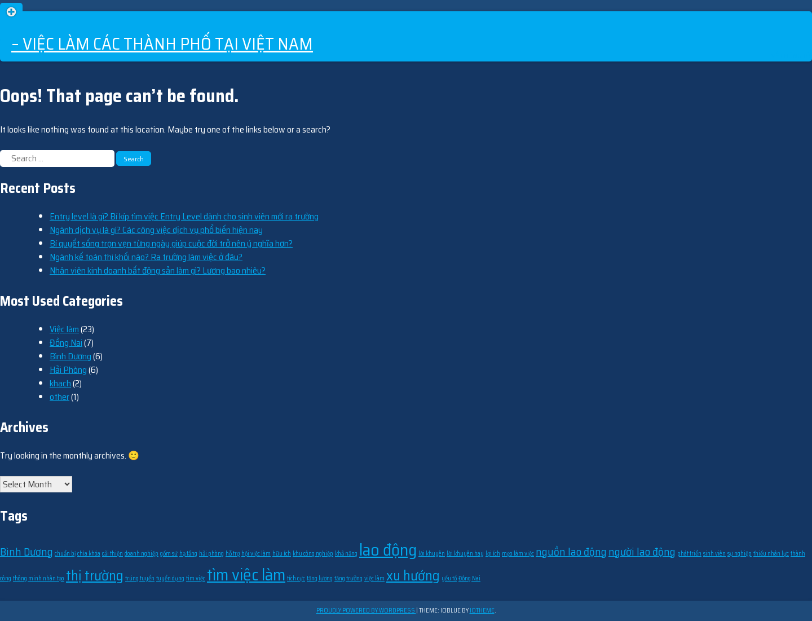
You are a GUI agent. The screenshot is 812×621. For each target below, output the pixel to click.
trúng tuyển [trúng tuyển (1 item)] (140, 578)
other (59, 397)
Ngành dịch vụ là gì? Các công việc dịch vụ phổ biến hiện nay (156, 230)
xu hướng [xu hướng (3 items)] (413, 576)
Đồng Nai (66, 343)
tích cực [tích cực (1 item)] (296, 578)
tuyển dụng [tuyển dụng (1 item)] (170, 578)
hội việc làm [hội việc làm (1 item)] (256, 553)
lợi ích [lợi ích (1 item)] (493, 553)
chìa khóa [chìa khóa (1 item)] (88, 553)
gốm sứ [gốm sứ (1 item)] (169, 553)
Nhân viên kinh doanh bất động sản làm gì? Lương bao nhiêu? (158, 270)
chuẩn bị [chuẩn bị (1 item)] (65, 553)
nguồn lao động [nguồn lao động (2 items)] (571, 551)
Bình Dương (70, 356)
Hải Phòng (68, 370)
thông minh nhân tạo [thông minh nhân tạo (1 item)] (38, 578)
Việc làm (64, 329)
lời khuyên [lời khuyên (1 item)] (431, 553)
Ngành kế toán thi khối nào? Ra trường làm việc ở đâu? (146, 257)
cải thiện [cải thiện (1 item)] (112, 553)
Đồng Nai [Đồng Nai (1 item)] (469, 578)
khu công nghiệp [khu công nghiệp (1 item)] (313, 553)
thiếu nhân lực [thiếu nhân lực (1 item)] (771, 553)
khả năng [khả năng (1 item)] (346, 553)
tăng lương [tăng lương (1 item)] (320, 578)
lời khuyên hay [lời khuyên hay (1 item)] (465, 553)
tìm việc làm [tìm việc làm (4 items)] (246, 575)
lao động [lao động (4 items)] (388, 550)
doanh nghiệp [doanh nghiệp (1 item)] (141, 553)
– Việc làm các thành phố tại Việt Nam (162, 43)
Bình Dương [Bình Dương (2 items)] (26, 551)
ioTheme (482, 610)
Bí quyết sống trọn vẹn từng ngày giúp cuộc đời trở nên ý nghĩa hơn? (171, 243)
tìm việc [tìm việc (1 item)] (195, 578)
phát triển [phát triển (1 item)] (689, 553)
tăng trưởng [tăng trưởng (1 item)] (348, 578)
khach (60, 383)
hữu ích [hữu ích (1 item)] (281, 553)
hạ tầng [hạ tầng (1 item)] (188, 553)
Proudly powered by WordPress (366, 610)
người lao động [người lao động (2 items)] (642, 551)
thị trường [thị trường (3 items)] (94, 576)
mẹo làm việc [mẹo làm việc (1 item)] (518, 553)
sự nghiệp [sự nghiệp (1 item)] (739, 553)
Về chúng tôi (791, 55)
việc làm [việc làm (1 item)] (374, 578)
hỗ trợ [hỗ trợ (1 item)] (233, 553)
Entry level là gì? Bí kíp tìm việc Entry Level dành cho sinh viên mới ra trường (184, 216)
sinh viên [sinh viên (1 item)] (714, 553)
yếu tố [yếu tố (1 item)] (449, 578)
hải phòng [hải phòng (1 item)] (211, 553)
